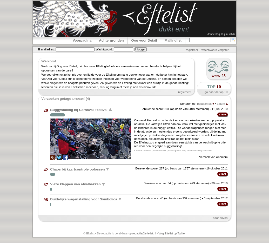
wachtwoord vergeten (215, 49)
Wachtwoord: (104, 49)
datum (222, 103)
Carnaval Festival (142, 150)
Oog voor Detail (144, 40)
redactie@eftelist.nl (144, 233)
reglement (184, 92)
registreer (192, 49)
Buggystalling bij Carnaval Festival (78, 110)
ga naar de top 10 (216, 92)
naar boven (220, 217)
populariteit (205, 103)
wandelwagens (159, 150)
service (171, 150)
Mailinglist (173, 40)
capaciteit (207, 150)
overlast (181, 150)
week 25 (219, 76)
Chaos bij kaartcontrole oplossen (77, 169)
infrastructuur (193, 150)
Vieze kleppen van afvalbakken (75, 184)
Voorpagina (82, 40)
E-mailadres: (46, 49)
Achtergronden (111, 40)
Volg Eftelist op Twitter (172, 233)
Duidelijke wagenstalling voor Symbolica (83, 199)
